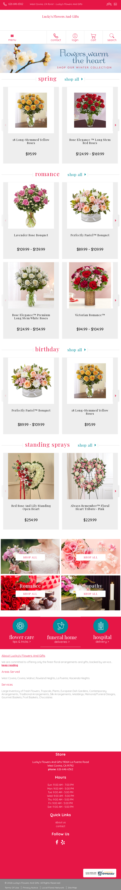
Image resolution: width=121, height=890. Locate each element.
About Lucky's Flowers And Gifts (23, 656)
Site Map (72, 887)
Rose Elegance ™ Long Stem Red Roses (90, 141)
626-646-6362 (15, 4)
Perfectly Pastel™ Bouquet (90, 235)
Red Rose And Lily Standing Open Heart (31, 507)
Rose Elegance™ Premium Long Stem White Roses (31, 316)
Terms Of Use (12, 887)
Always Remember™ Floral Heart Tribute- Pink (90, 507)
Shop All (72, 79)
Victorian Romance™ (90, 315)
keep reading (10, 665)
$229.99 (90, 519)
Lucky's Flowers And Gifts (60, 16)
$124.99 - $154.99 (31, 329)
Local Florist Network (53, 887)
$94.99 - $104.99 (90, 329)
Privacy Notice (30, 887)
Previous (5, 125)
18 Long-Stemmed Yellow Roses (31, 141)
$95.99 (31, 153)
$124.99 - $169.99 (90, 153)
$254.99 (31, 519)
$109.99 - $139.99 (31, 249)
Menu (12, 40)
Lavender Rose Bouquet (31, 235)
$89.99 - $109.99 (90, 249)
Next (116, 125)
